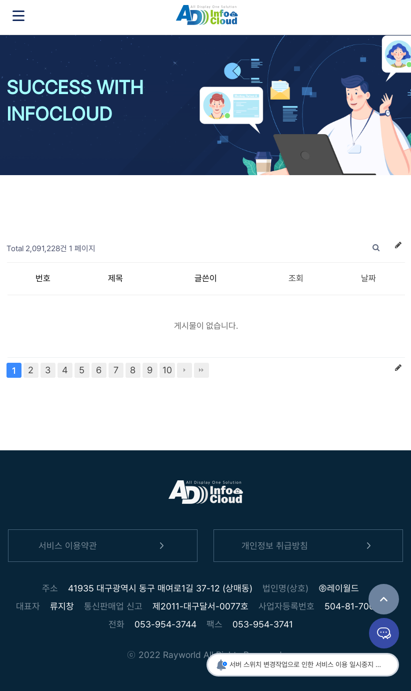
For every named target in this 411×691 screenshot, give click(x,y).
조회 (296, 278)
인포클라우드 (207, 17)
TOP (383, 599)
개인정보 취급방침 (308, 545)
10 (167, 370)
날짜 (368, 278)
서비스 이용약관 (103, 545)
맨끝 (201, 370)
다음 (184, 370)
